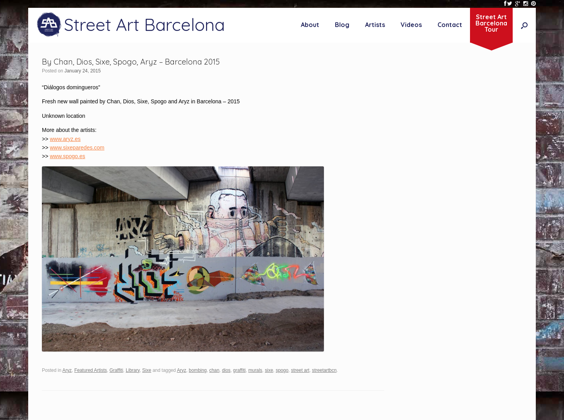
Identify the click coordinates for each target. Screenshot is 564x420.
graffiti (239, 370)
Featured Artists (90, 370)
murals (255, 370)
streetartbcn (324, 370)
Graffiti (116, 370)
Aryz (67, 370)
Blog (342, 25)
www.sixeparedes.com (77, 147)
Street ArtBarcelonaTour (491, 23)
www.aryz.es (65, 139)
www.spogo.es (67, 156)
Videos (411, 25)
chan (214, 370)
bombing (198, 370)
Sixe (146, 370)
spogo (282, 370)
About (310, 25)
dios (226, 370)
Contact (449, 25)
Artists (375, 25)
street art (300, 370)
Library (132, 370)
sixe (269, 370)
